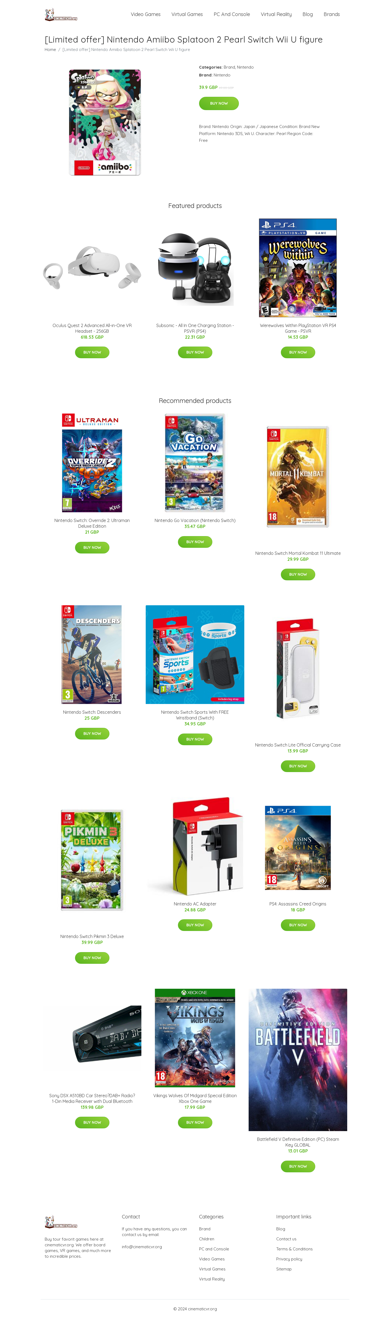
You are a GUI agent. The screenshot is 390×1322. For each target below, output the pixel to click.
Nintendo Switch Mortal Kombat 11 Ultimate (298, 557)
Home (50, 53)
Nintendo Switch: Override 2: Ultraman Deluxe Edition (92, 527)
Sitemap (284, 1272)
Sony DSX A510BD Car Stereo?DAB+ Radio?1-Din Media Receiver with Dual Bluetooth (92, 1102)
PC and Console (232, 16)
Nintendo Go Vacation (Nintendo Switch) (195, 524)
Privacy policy (289, 1262)
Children (206, 1242)
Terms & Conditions (294, 1252)
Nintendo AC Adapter (195, 907)
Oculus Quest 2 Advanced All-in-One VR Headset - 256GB (92, 332)
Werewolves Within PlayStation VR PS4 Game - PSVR (298, 332)
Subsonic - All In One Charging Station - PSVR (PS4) (195, 332)
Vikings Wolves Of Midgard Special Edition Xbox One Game (195, 1102)
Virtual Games (187, 16)
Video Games (146, 16)
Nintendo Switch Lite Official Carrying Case (298, 748)
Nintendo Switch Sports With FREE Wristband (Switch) (195, 718)
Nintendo (245, 70)
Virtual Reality (276, 16)
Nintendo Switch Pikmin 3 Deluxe (92, 940)
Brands (332, 16)
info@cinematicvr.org (142, 1250)
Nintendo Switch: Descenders (92, 716)
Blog (308, 16)
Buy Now (219, 107)
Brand (229, 70)
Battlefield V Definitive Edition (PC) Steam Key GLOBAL (298, 1145)
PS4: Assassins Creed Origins (297, 907)
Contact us (286, 1242)
